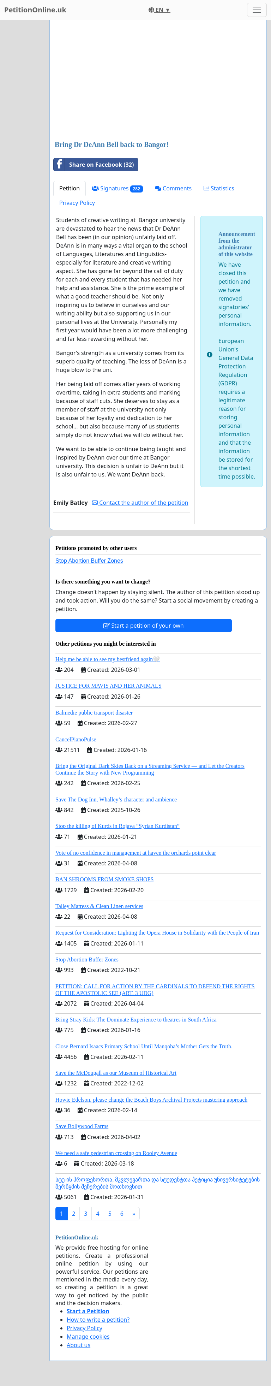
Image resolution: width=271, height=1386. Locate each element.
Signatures (117, 188)
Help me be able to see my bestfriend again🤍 (107, 659)
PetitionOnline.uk (35, 9)
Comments (173, 188)
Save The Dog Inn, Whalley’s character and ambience (116, 799)
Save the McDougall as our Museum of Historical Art (115, 1073)
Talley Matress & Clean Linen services (99, 906)
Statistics (219, 188)
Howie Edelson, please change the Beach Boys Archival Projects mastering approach (151, 1100)
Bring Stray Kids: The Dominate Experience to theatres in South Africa (135, 1020)
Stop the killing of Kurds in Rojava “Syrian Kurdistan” (117, 826)
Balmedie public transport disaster (94, 713)
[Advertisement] (158, 80)
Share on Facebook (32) (94, 164)
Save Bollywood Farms (81, 1126)
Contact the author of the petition (140, 503)
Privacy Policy (77, 203)
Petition (69, 188)
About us (78, 1345)
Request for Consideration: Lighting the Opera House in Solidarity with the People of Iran (157, 933)
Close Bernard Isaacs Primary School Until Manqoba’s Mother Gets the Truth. (144, 1046)
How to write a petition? (98, 1319)
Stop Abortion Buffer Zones (89, 561)
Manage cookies (88, 1336)
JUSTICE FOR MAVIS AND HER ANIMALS (108, 686)
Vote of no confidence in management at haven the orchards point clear (135, 853)
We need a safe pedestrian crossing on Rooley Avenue (116, 1153)
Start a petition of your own (143, 625)
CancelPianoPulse (75, 739)
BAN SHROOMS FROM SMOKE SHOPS (104, 879)
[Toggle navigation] (257, 10)
